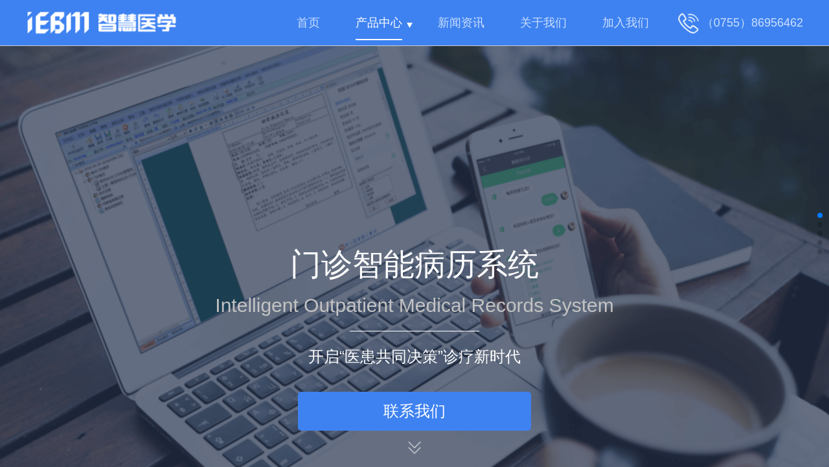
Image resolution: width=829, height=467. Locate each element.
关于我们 (543, 22)
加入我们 (625, 22)
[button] (820, 215)
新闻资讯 (461, 22)
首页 (308, 22)
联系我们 (414, 411)
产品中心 (379, 22)
